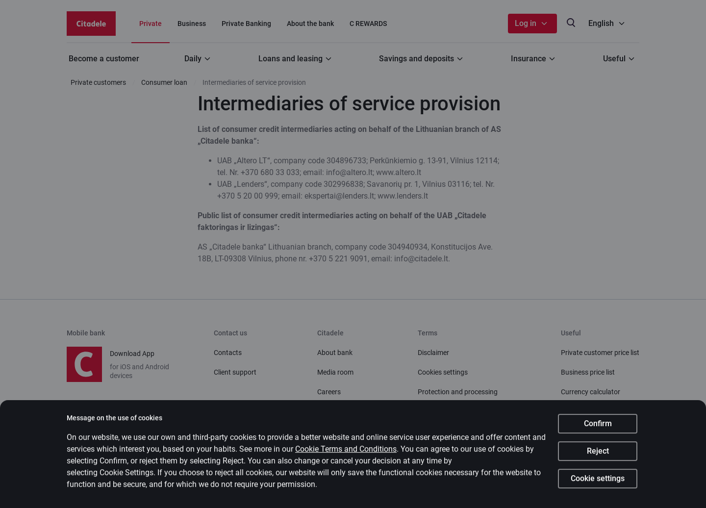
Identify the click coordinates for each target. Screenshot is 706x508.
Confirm (598, 427)
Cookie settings (598, 481)
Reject (598, 454)
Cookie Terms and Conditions (346, 452)
